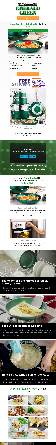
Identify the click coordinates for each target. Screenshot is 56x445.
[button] (28, 18)
